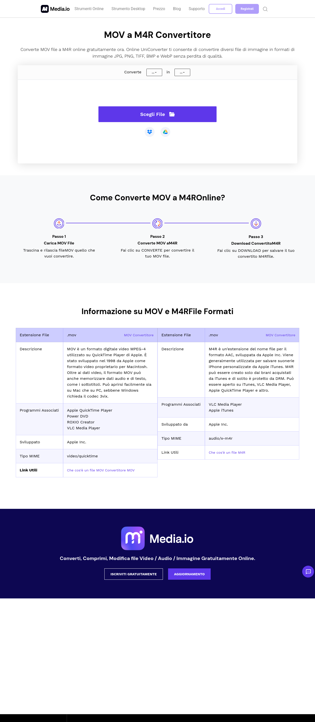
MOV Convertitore (137, 335)
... (153, 72)
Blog (177, 8)
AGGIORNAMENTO (189, 574)
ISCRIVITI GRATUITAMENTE (133, 574)
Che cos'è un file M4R (230, 452)
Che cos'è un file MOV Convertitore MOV (105, 470)
